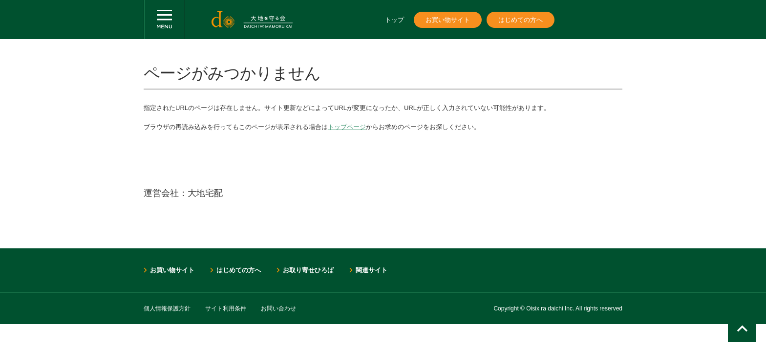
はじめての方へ (520, 19)
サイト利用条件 (225, 308)
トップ (394, 19)
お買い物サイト (448, 19)
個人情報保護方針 (167, 308)
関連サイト (371, 270)
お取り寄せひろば (308, 270)
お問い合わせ (278, 308)
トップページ (347, 127)
